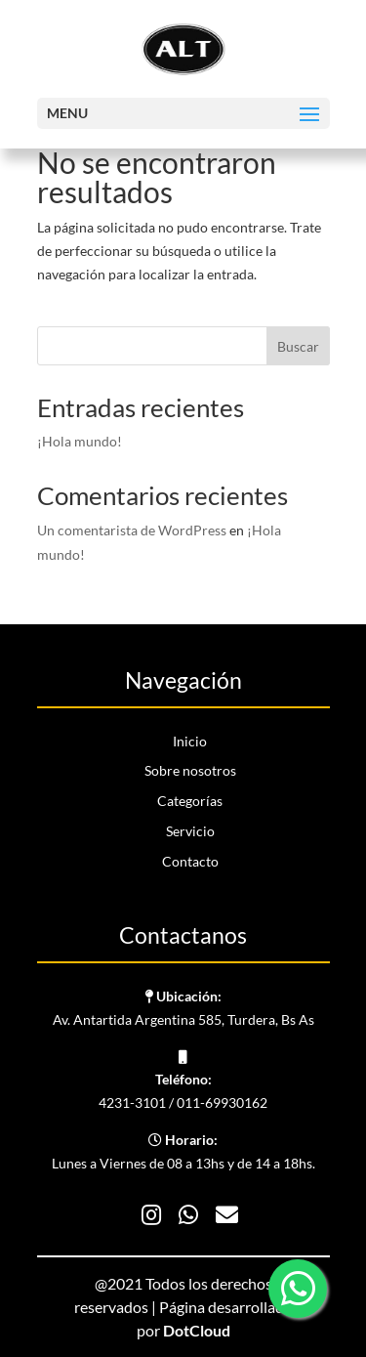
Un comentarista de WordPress (131, 530)
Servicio (190, 831)
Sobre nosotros (190, 770)
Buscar (298, 346)
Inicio (190, 741)
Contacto (190, 861)
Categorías (190, 800)
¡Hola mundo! (79, 441)
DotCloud (196, 1330)
